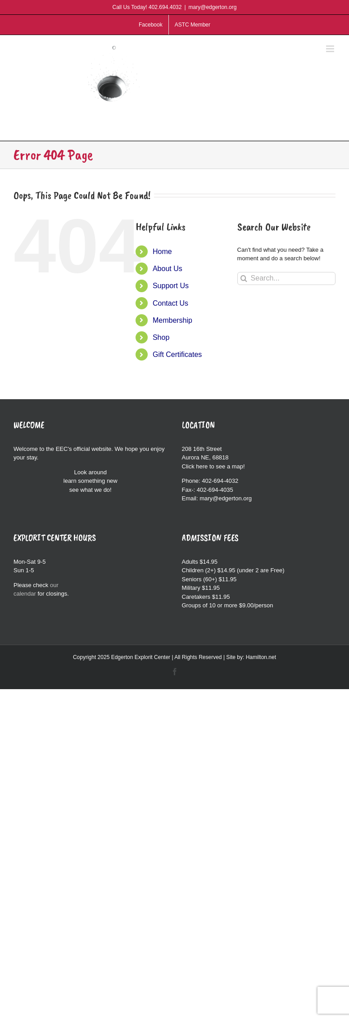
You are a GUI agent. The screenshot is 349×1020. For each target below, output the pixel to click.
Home (162, 251)
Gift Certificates (177, 354)
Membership (172, 320)
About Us (167, 268)
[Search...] (286, 278)
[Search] (243, 278)
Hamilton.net (261, 657)
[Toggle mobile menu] (330, 48)
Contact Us (170, 303)
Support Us (171, 286)
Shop (161, 337)
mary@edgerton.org (213, 7)
